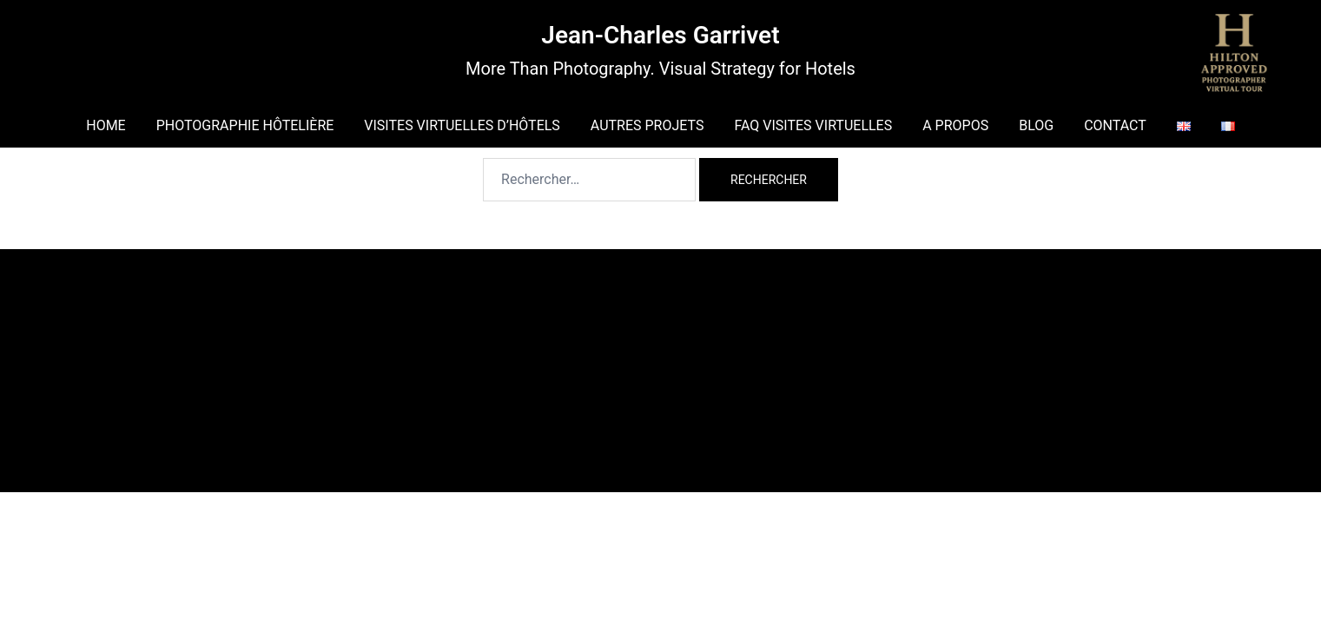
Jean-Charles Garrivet (660, 35)
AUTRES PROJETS (647, 125)
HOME (105, 125)
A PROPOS (955, 125)
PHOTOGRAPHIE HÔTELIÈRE (245, 125)
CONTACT (1115, 125)
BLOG (1036, 125)
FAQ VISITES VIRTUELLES (813, 125)
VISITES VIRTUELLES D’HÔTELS (462, 125)
